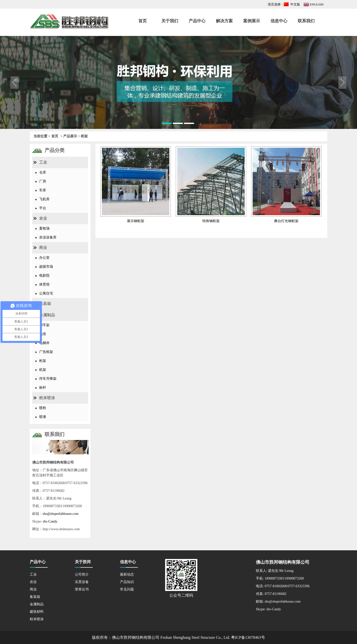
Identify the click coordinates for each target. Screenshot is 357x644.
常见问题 (127, 589)
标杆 (42, 387)
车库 (42, 190)
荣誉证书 (82, 589)
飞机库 (44, 199)
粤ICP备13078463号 (248, 637)
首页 (142, 21)
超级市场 (46, 266)
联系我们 (306, 21)
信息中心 (278, 21)
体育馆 (44, 284)
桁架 (42, 361)
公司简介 (82, 574)
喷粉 (42, 408)
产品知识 (127, 582)
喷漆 (42, 417)
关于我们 (169, 21)
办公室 (44, 258)
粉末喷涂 (47, 398)
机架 (42, 370)
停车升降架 (48, 379)
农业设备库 (48, 237)
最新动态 (127, 574)
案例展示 (251, 21)
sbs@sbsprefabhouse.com (61, 514)
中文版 (295, 4)
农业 (43, 218)
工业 (43, 162)
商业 (43, 247)
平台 (42, 208)
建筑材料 (37, 612)
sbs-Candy (50, 521)
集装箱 (45, 303)
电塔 (42, 334)
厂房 (42, 181)
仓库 (42, 172)
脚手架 (44, 325)
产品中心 (197, 21)
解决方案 (224, 21)
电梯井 (44, 343)
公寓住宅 (46, 293)
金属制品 (47, 315)
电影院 (44, 275)
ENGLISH (317, 4)
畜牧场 (44, 228)
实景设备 (82, 582)
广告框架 (46, 352)
